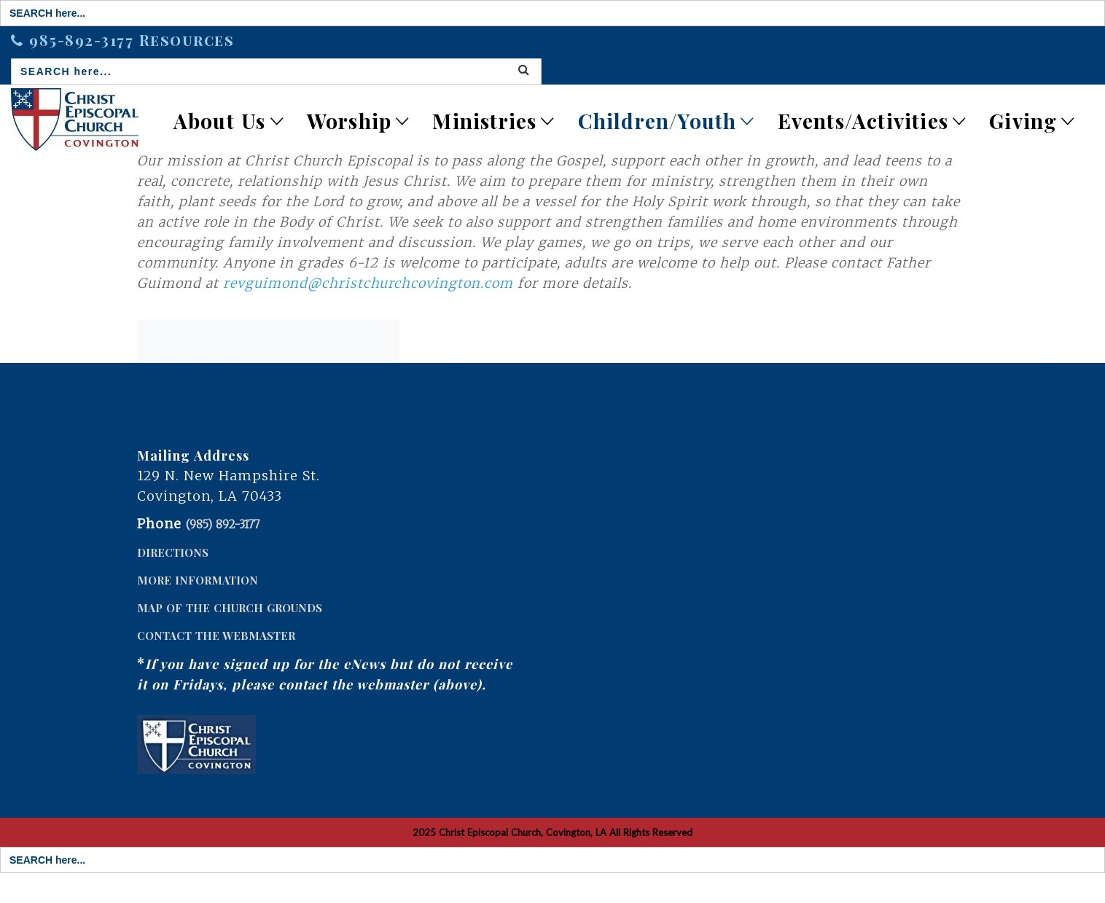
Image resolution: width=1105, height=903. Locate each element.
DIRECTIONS (172, 552)
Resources (187, 40)
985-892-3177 (84, 40)
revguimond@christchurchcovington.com (368, 283)
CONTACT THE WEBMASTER (216, 635)
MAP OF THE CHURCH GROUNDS (229, 608)
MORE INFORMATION (197, 580)
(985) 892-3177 (222, 524)
